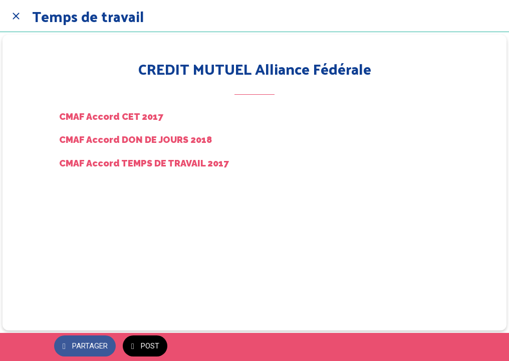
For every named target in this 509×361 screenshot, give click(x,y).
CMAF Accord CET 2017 (111, 116)
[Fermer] (16, 16)
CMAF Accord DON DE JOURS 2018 (135, 139)
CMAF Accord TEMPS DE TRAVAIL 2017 (144, 163)
